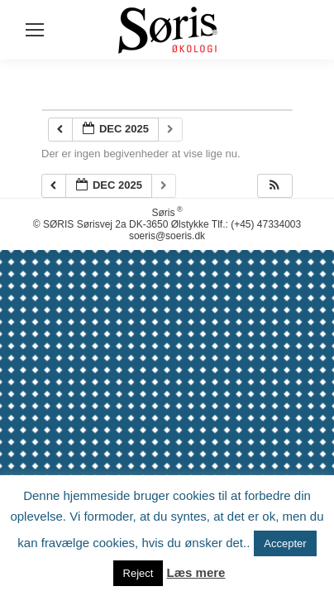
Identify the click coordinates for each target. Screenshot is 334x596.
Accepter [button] (285, 543)
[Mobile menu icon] (35, 30)
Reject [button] (138, 573)
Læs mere (196, 572)
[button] (274, 186)
